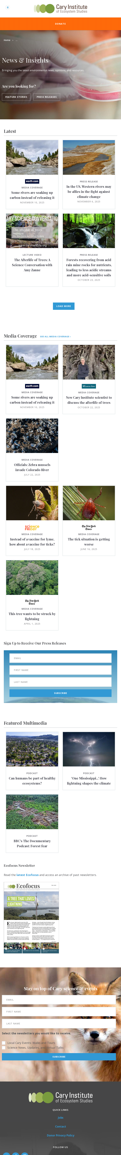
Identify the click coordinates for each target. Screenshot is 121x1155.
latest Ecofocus (28, 875)
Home (7, 40)
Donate (60, 23)
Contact (60, 1126)
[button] (31, 952)
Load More (63, 306)
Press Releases (47, 96)
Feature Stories (16, 96)
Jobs (60, 1117)
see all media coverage (54, 336)
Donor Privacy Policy (60, 1135)
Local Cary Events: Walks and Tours (31, 1043)
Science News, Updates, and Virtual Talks (35, 1047)
